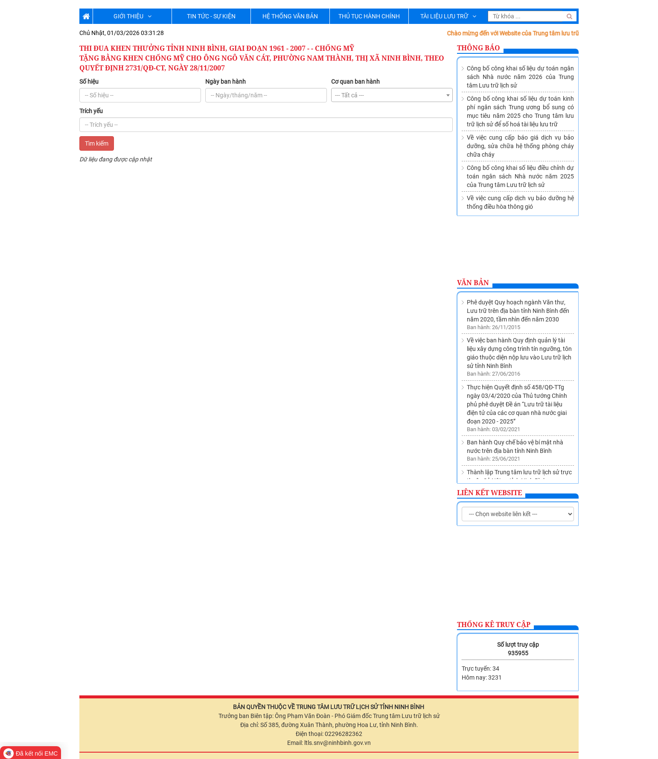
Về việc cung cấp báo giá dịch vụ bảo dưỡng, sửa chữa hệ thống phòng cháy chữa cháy (520, 146)
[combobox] (392, 95)
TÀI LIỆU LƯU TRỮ (448, 16)
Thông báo (478, 48)
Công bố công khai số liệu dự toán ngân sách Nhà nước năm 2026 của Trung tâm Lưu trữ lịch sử (520, 77)
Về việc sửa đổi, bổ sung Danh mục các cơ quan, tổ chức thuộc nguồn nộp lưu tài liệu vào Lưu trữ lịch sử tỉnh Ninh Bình (520, 462)
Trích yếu (91, 111)
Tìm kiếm (96, 143)
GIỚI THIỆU (132, 16)
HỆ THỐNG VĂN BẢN (290, 16)
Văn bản (473, 282)
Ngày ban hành (225, 81)
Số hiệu (89, 81)
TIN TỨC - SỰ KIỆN (211, 16)
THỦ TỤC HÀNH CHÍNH (369, 16)
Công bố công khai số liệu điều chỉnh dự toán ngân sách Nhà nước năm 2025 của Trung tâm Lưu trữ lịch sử (520, 176)
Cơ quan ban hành (355, 81)
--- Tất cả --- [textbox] (349, 95)
